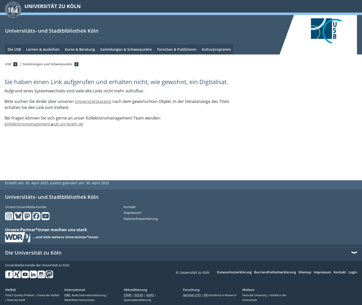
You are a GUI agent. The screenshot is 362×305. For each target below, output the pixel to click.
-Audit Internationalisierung (85, 295)
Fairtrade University (254, 295)
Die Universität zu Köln (33, 253)
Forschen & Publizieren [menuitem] (177, 49)
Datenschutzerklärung (141, 219)
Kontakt (130, 207)
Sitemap (304, 272)
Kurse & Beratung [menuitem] (80, 49)
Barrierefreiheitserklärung (275, 272)
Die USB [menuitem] (14, 49)
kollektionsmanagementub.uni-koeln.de (44, 124)
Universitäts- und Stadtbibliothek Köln (52, 30)
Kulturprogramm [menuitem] (216, 49)
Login (352, 272)
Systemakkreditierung (137, 300)
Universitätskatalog (93, 101)
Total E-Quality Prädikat (20, 295)
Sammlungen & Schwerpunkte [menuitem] (126, 49)
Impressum (132, 213)
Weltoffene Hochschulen (79, 300)
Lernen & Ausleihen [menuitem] (43, 49)
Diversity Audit (16, 300)
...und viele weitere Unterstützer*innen (65, 237)
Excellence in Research (220, 295)
